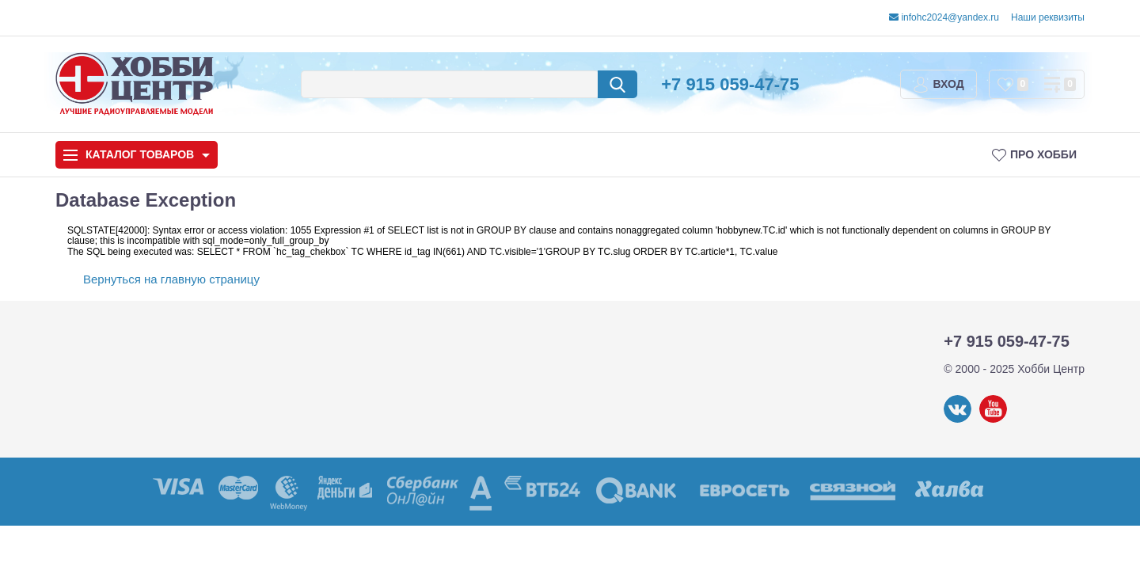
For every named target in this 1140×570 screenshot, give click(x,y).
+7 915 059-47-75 (730, 84)
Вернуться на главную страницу (171, 279)
